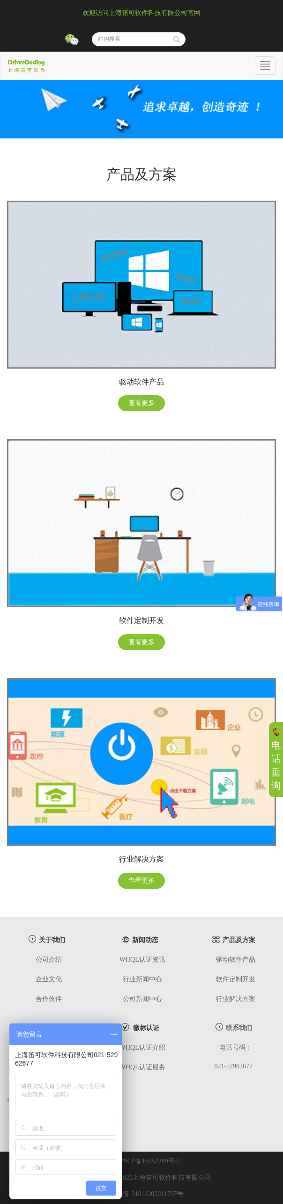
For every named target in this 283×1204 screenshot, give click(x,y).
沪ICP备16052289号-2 (149, 1161)
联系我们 (239, 1027)
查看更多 (141, 402)
